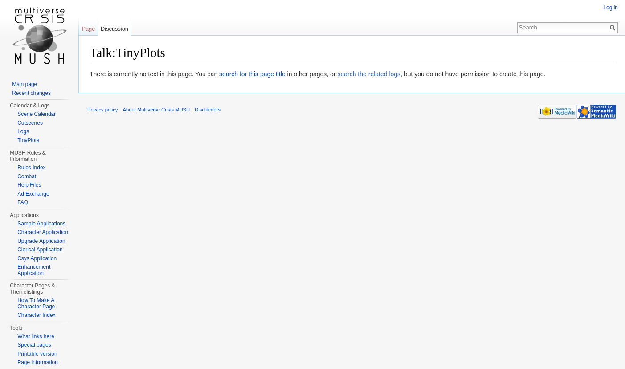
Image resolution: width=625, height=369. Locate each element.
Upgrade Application (41, 241)
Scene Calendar (36, 114)
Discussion (114, 28)
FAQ (22, 202)
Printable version (37, 354)
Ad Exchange (33, 194)
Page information (37, 362)
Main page (24, 84)
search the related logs (368, 74)
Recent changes (31, 93)
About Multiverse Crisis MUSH (156, 109)
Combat (26, 176)
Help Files (29, 185)
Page (88, 28)
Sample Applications (41, 224)
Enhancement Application (33, 270)
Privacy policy (102, 109)
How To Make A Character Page (36, 303)
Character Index (36, 315)
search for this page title (252, 74)
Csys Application (37, 258)
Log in (610, 7)
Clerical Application (39, 249)
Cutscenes (30, 123)
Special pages (34, 345)
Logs (23, 131)
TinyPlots (28, 140)
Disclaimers (208, 109)
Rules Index (31, 167)
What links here (35, 336)
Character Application (42, 232)
